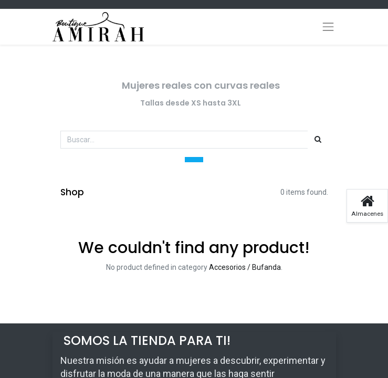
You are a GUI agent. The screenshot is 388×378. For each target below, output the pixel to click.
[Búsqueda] (318, 140)
